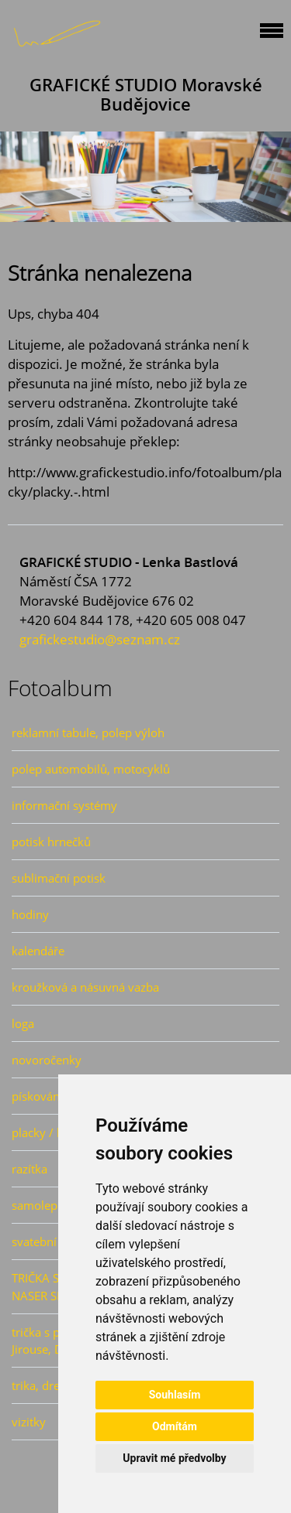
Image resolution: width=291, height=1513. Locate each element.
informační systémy (64, 805)
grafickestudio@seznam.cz (99, 639)
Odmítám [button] (174, 1426)
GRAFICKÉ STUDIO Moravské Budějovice (145, 94)
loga (23, 1023)
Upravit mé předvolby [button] (174, 1458)
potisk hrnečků (51, 841)
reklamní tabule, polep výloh (88, 732)
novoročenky (46, 1059)
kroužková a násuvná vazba (85, 987)
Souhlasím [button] (175, 1394)
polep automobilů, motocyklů (91, 769)
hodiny (30, 914)
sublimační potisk (59, 878)
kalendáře (38, 950)
